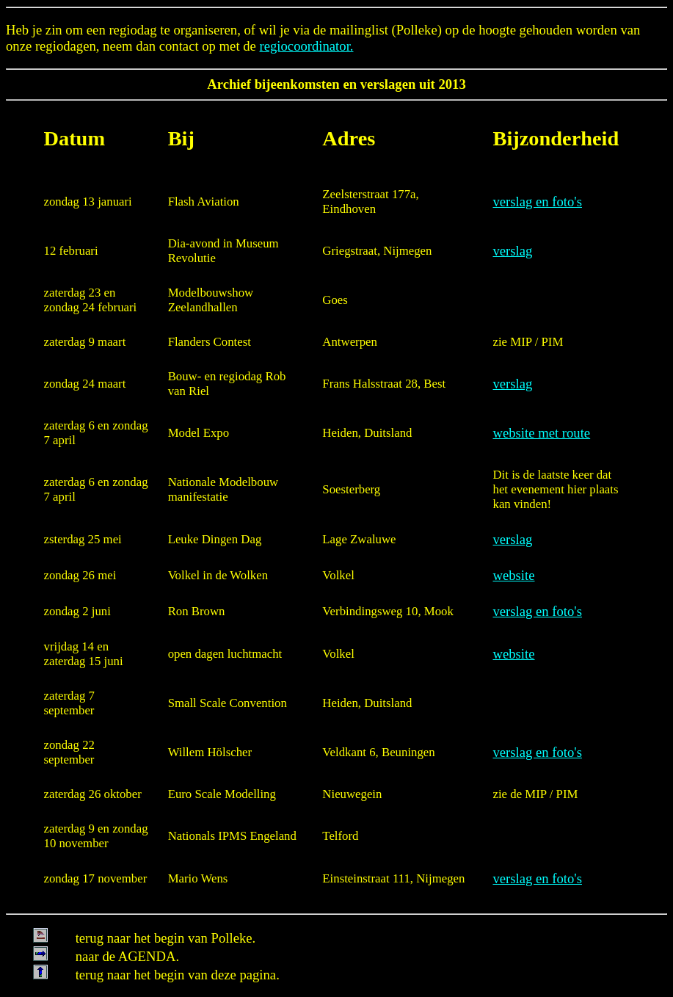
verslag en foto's (537, 201)
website (514, 575)
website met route (542, 433)
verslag (513, 250)
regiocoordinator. (307, 46)
